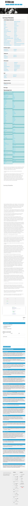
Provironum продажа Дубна (7, 324)
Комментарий (5, 332)
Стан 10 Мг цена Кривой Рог (22, 479)
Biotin (15, 495)
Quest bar (16, 473)
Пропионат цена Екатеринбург (8, 320)
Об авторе (14, 309)
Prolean (15, 499)
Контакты (21, 4)
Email (12, 328)
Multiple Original (16, 497)
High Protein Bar (16, 476)
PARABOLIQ (16, 490)
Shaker (15, 482)
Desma (15, 488)
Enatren (15, 481)
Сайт (19, 328)
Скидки (16, 4)
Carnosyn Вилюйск (7, 15)
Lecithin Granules (17, 484)
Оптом (18, 4)
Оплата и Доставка (12, 4)
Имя (4, 328)
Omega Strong (16, 469)
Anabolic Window (17, 486)
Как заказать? (7, 4)
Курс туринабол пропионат (16, 479)
